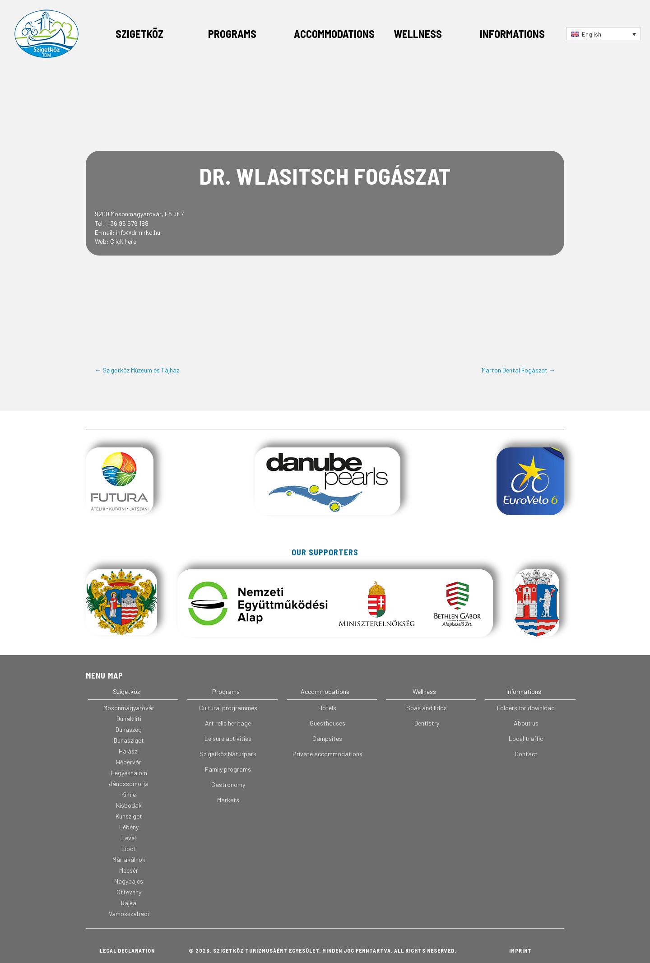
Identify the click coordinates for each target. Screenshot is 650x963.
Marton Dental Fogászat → (518, 370)
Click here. (124, 241)
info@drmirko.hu (138, 232)
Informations (512, 33)
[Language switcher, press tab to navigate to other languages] (603, 34)
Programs (232, 33)
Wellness (418, 33)
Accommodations (334, 33)
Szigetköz (139, 33)
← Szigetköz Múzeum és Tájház (137, 370)
